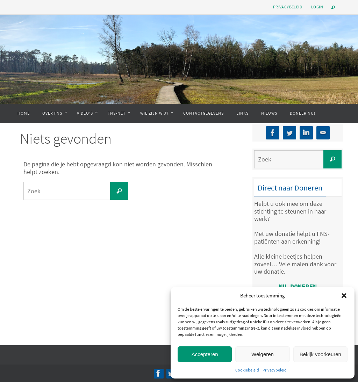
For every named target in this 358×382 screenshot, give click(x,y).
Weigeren (262, 354)
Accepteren (205, 354)
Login (317, 6)
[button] (344, 295)
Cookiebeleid (247, 370)
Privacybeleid (275, 370)
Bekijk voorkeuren (320, 354)
